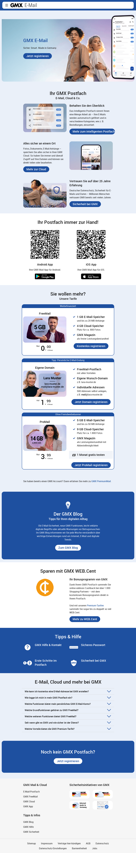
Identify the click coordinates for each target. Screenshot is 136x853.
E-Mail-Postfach (31, 791)
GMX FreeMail (30, 796)
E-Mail (31, 5)
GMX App (28, 806)
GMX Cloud (29, 801)
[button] (6, 5)
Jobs (94, 848)
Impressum (47, 843)
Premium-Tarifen (95, 605)
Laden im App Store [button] (91, 276)
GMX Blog (28, 822)
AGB (88, 843)
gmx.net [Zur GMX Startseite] (16, 5)
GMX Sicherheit (31, 831)
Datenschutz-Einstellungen (53, 848)
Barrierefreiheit (79, 848)
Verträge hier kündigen (69, 843)
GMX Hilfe (28, 826)
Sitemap (31, 843)
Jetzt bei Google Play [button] (45, 276)
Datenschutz (102, 843)
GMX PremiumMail (101, 481)
